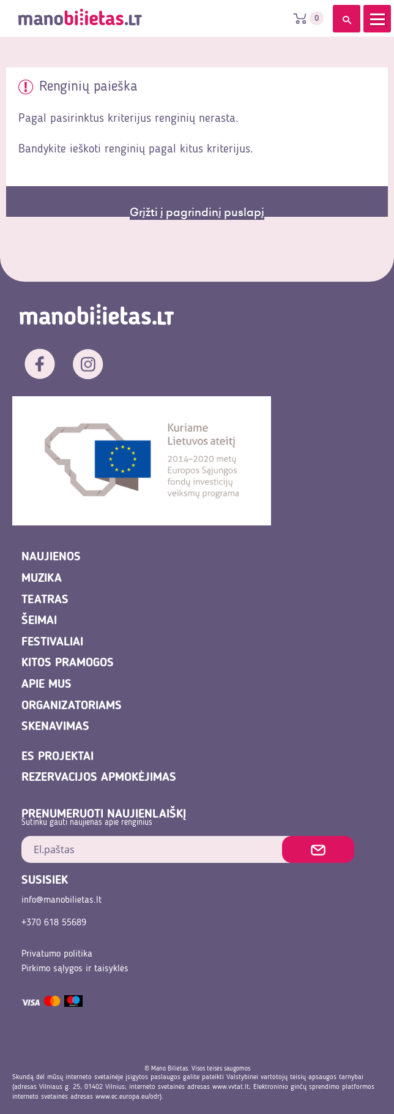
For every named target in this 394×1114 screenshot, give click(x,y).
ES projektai (57, 757)
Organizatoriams (71, 706)
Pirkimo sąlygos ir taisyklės (74, 969)
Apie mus (46, 685)
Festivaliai (52, 642)
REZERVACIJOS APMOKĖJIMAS (98, 778)
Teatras (45, 600)
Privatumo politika (56, 954)
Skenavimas (55, 727)
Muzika (41, 579)
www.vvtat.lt (230, 1087)
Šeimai (39, 621)
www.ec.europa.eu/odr (127, 1097)
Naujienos (51, 557)
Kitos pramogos (67, 663)
